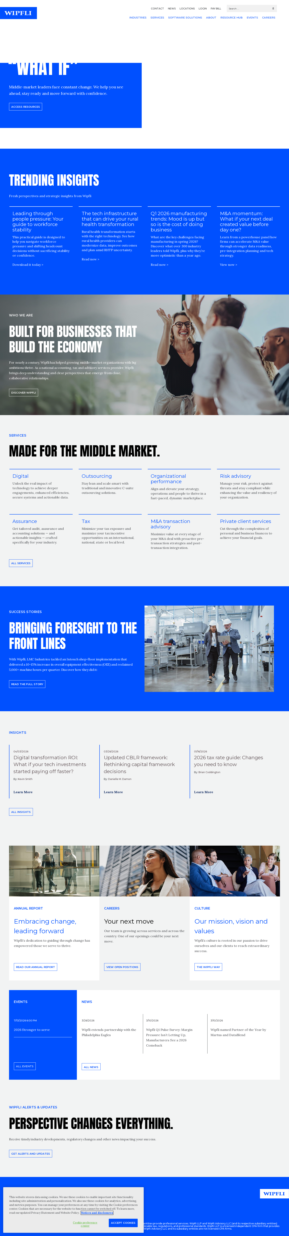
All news (91, 1067)
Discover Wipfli (23, 392)
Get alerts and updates (30, 1153)
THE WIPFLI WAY (208, 967)
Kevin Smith (25, 779)
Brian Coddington (209, 772)
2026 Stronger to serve (32, 1030)
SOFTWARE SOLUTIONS (185, 17)
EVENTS (252, 17)
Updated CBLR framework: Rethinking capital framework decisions (139, 764)
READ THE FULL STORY (27, 684)
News (87, 1002)
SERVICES (157, 17)
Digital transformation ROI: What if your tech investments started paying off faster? (49, 764)
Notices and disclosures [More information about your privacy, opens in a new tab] (97, 1213)
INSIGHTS (17, 733)
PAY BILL (216, 8)
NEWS (172, 8)
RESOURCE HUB (231, 17)
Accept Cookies (123, 1222)
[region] (73, 1210)
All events (25, 1066)
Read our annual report (35, 967)
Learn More (23, 792)
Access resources (25, 106)
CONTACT (157, 8)
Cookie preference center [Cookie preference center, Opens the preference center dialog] (85, 1224)
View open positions (122, 967)
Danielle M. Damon (119, 779)
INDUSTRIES (138, 17)
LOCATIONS (187, 8)
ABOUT (211, 17)
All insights (21, 811)
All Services (21, 563)
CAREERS (268, 17)
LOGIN (203, 8)
